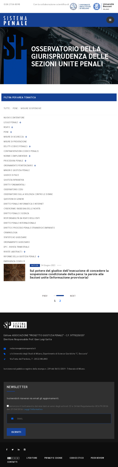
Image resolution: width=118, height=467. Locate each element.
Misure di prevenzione (15, 141)
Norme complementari (15, 155)
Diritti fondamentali (14, 184)
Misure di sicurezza (14, 136)
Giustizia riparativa (14, 179)
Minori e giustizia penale (17, 170)
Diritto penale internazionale (20, 223)
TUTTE (7, 108)
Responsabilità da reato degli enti (22, 218)
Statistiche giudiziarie (15, 237)
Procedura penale (13, 160)
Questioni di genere (14, 199)
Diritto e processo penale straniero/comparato (29, 227)
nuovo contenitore (14, 117)
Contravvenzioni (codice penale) (21, 151)
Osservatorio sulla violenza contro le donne (28, 194)
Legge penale (11, 122)
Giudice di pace (11, 175)
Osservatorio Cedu (13, 189)
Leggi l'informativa (33, 409)
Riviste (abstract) (13, 251)
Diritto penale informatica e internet (24, 203)
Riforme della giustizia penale (20, 256)
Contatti (12, 462)
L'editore (32, 457)
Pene (15, 108)
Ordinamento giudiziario (17, 242)
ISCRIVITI (16, 431)
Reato (7, 127)
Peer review (97, 457)
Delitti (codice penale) (16, 146)
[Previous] (44, 295)
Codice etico (77, 457)
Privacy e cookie (53, 457)
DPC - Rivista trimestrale (16, 246)
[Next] (73, 295)
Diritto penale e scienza (16, 213)
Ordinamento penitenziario (18, 165)
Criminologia (11, 232)
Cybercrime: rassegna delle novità (22, 208)
